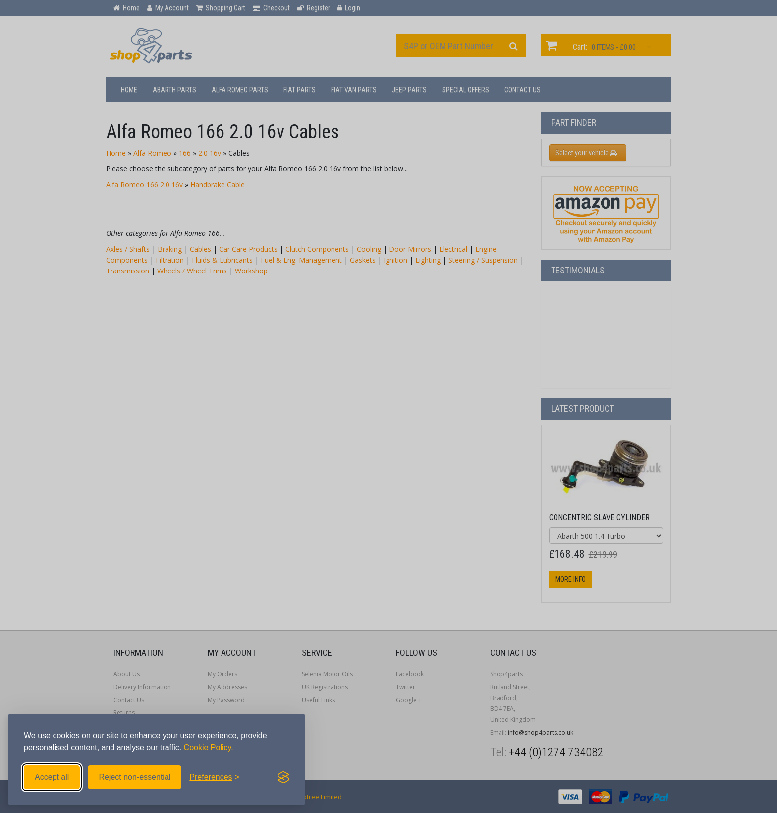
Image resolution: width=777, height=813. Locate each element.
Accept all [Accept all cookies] (52, 777)
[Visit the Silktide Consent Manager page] (283, 777)
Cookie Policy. (208, 747)
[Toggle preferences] (214, 777)
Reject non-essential (134, 777)
